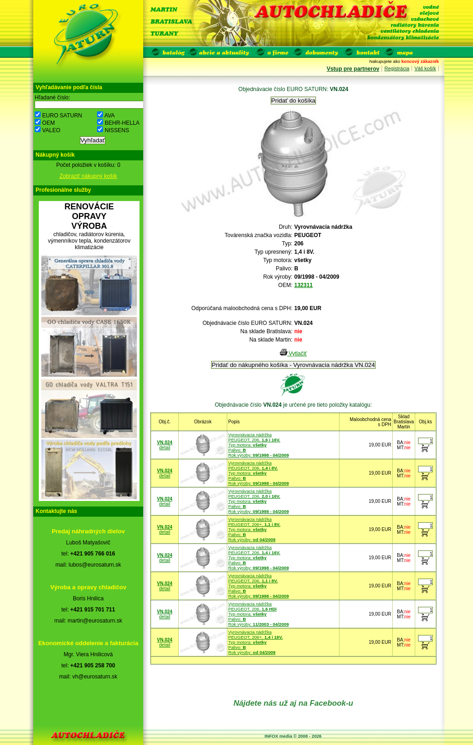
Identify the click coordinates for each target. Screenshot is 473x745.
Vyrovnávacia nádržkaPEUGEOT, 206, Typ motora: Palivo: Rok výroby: (258, 445)
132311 (303, 285)
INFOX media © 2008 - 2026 (293, 736)
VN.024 (164, 442)
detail (164, 447)
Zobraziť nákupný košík (88, 176)
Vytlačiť (293, 353)
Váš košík (425, 68)
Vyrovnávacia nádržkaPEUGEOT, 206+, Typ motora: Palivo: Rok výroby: (254, 529)
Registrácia (396, 68)
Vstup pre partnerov (353, 69)
